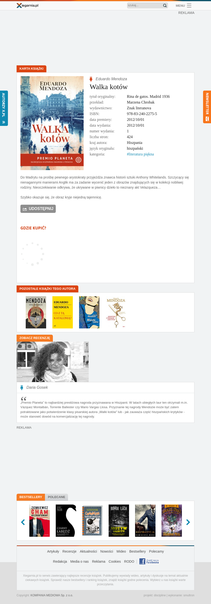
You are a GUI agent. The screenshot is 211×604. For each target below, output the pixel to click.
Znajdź (165, 5)
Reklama (98, 561)
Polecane (56, 497)
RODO (129, 561)
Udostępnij (41, 209)
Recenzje (69, 551)
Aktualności (88, 551)
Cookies (115, 561)
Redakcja (60, 561)
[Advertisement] (107, 38)
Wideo (121, 551)
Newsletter (207, 107)
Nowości (106, 551)
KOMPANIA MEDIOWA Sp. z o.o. (52, 595)
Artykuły (53, 551)
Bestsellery (30, 497)
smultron (188, 595)
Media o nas (79, 561)
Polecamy (156, 551)
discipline (160, 595)
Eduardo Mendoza (111, 79)
